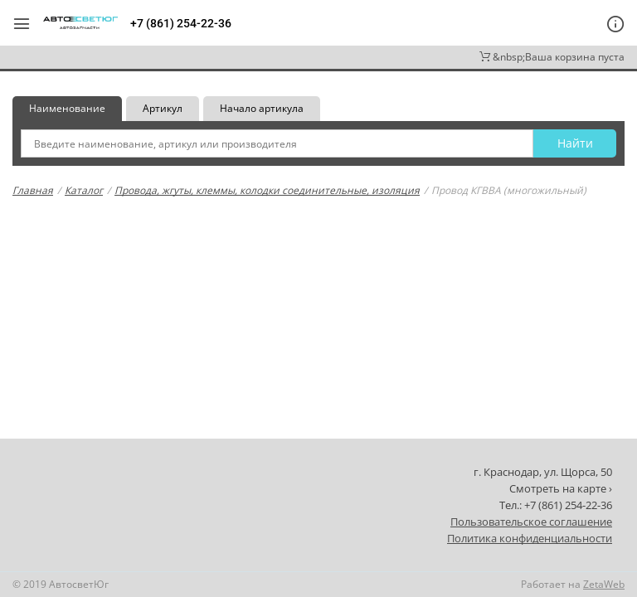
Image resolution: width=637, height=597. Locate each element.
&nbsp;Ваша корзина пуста (552, 57)
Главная (32, 190)
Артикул (162, 108)
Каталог (84, 190)
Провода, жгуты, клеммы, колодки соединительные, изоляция (267, 190)
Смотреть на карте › (560, 488)
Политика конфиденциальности (529, 538)
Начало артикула (262, 108)
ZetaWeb (604, 584)
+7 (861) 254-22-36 (180, 23)
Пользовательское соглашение (531, 521)
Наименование (67, 108)
